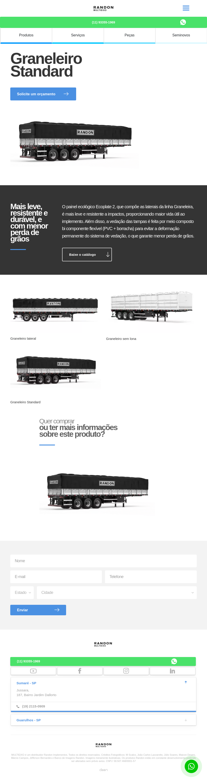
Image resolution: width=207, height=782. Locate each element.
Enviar (22, 610)
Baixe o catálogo (82, 254)
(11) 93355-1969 (103, 22)
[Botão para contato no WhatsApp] (191, 766)
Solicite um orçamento (36, 94)
